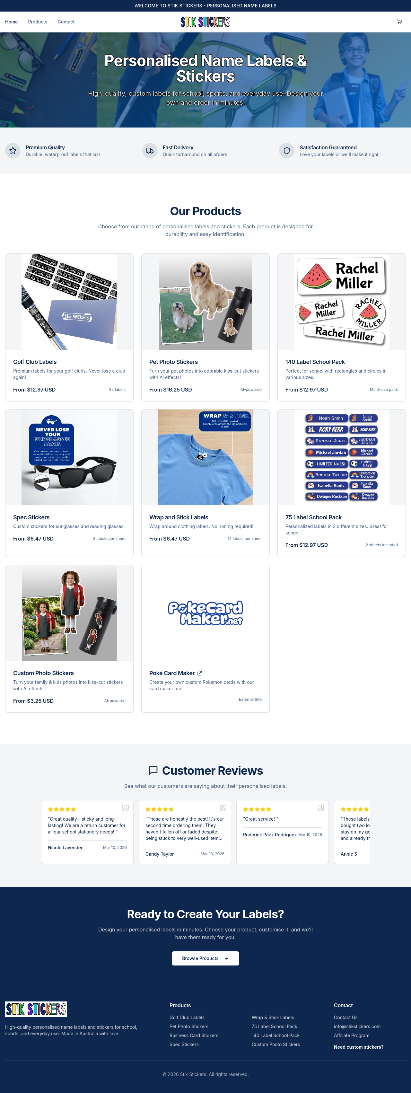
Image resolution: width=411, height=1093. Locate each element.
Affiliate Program (351, 1035)
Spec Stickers (184, 1044)
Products (38, 21)
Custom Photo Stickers (276, 1044)
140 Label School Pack (276, 1035)
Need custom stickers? (359, 1047)
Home (11, 21)
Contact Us (346, 1017)
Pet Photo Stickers (189, 1026)
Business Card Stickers (194, 1035)
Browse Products (205, 958)
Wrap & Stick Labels (273, 1017)
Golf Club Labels (187, 1017)
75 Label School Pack (274, 1026)
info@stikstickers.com (357, 1026)
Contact (65, 21)
